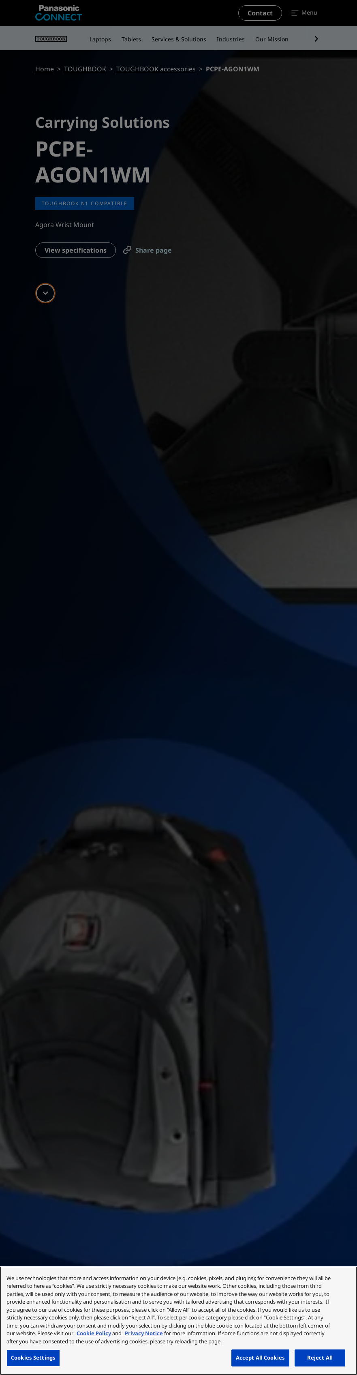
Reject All (320, 1357)
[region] (178, 1320)
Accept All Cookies (260, 1357)
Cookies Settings (33, 1357)
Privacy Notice (144, 1333)
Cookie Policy (94, 1333)
